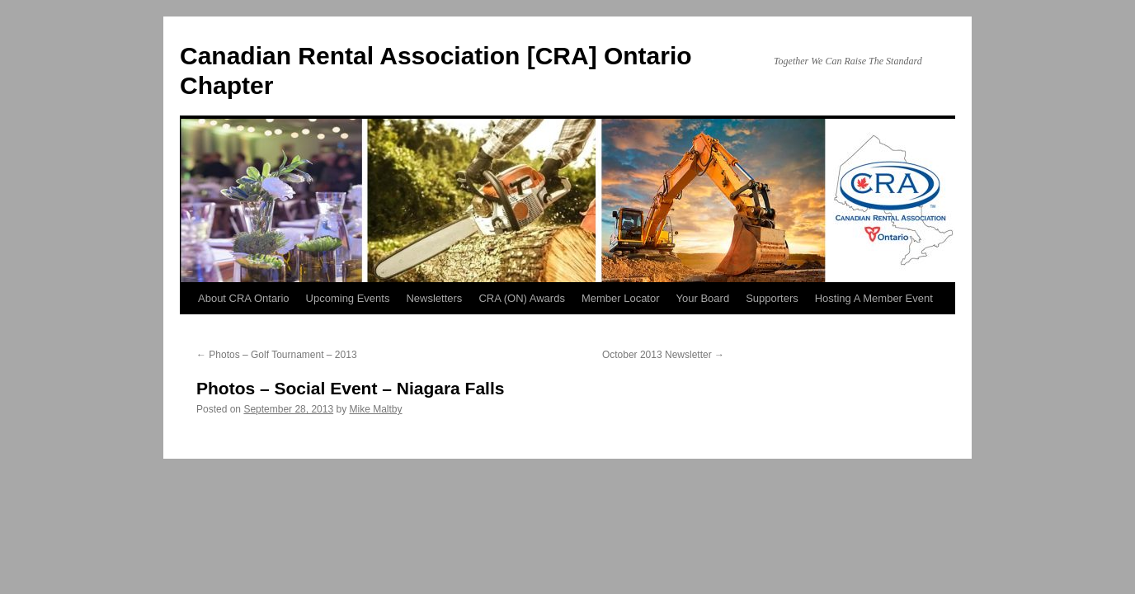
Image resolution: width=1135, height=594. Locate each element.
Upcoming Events (348, 298)
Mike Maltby (376, 409)
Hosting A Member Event (874, 298)
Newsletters (434, 298)
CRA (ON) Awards (521, 298)
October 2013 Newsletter (663, 355)
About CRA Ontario (244, 298)
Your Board (703, 298)
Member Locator (621, 298)
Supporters (772, 298)
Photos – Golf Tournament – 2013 (276, 355)
